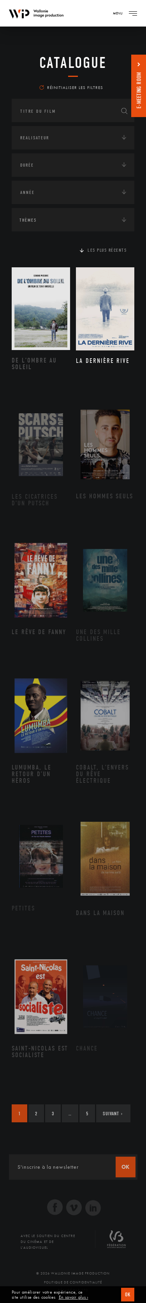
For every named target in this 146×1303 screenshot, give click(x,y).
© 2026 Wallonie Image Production (73, 1273)
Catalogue (73, 63)
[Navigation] (133, 13)
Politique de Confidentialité (73, 1282)
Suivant (113, 1113)
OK (127, 1294)
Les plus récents (107, 250)
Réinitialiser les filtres (71, 87)
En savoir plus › (73, 1297)
